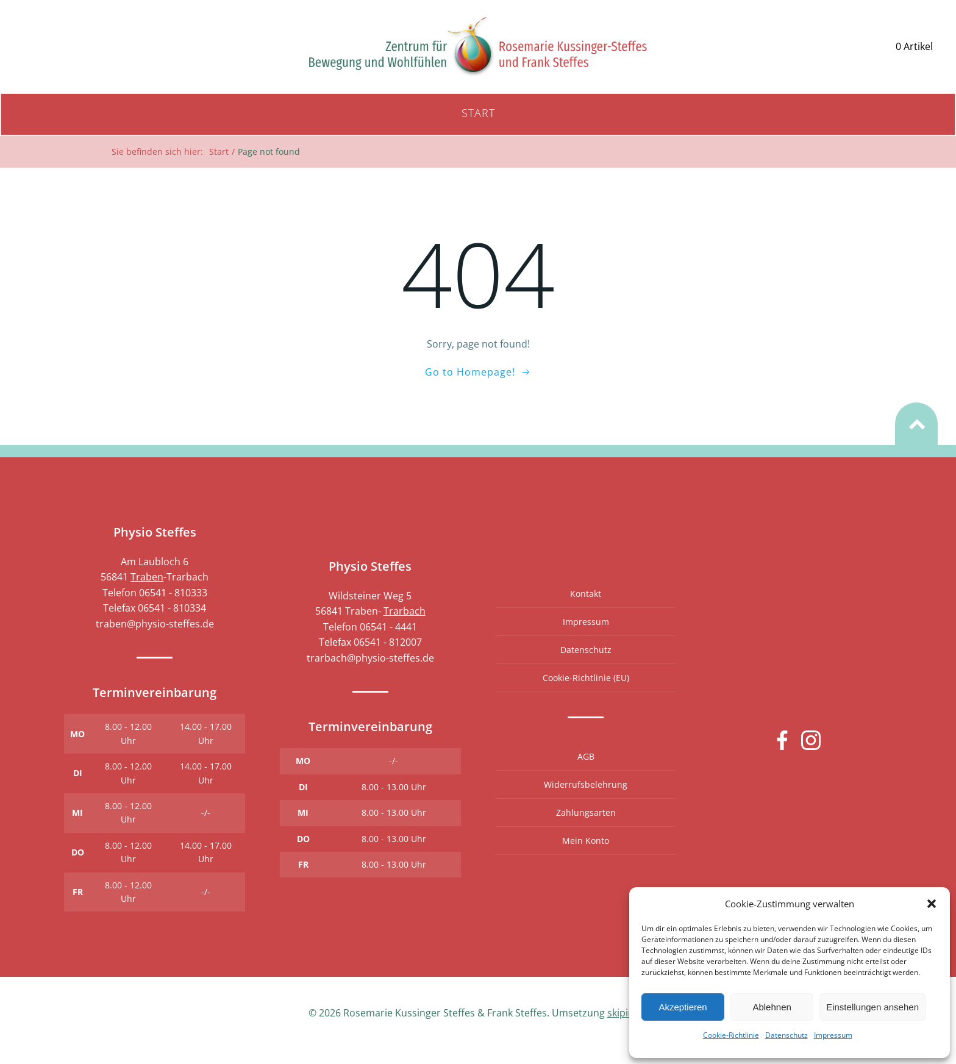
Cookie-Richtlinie (731, 1035)
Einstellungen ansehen (872, 1007)
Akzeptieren (682, 1007)
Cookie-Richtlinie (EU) (585, 692)
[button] (932, 904)
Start (478, 117)
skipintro (627, 1028)
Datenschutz (786, 1035)
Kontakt (585, 607)
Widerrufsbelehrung (585, 798)
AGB (585, 770)
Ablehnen (771, 1007)
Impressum (833, 1035)
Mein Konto (585, 854)
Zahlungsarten (585, 826)
